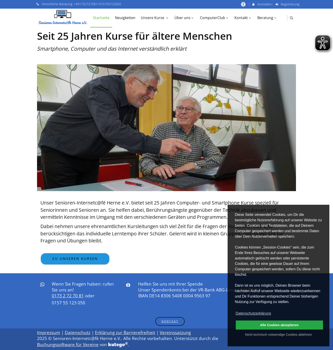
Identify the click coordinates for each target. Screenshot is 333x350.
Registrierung (287, 4)
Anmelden (261, 4)
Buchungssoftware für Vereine (68, 345)
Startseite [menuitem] (101, 17)
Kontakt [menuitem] (243, 17)
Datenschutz (77, 332)
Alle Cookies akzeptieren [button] (279, 325)
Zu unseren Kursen (75, 258)
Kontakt (170, 321)
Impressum (48, 332)
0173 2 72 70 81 (68, 296)
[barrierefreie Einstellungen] (243, 4)
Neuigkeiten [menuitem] (125, 17)
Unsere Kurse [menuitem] (155, 17)
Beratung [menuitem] (267, 17)
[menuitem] (282, 15)
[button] (291, 18)
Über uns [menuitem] (184, 17)
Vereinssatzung (175, 332)
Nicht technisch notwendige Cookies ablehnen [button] (278, 334)
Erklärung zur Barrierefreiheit (125, 332)
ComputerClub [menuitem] (214, 17)
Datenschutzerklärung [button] (253, 313)
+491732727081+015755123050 (97, 4)
